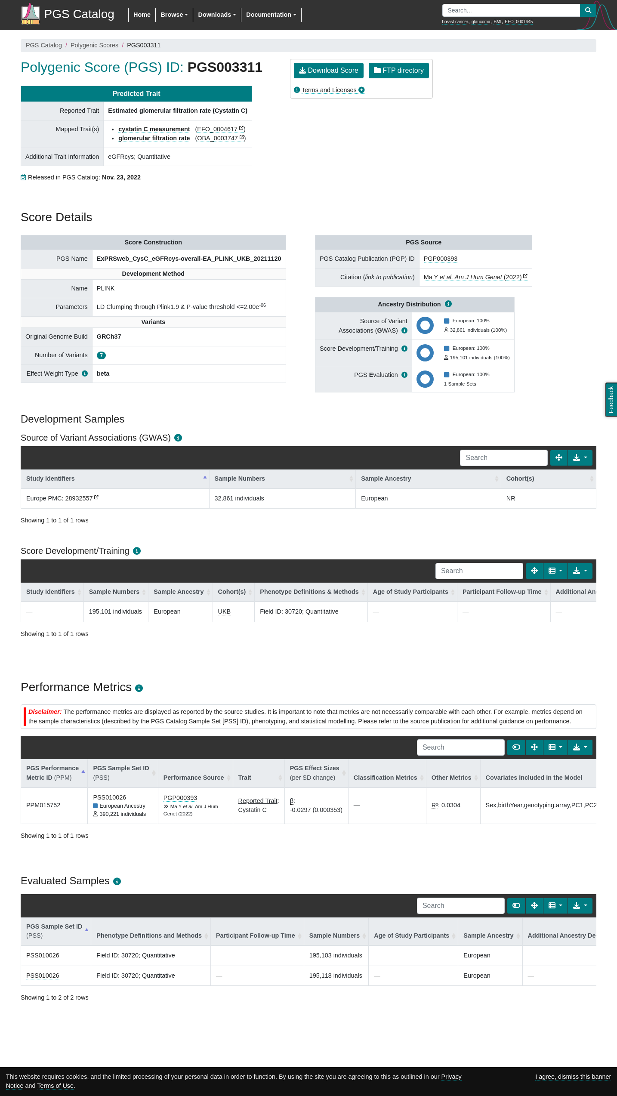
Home (142, 14)
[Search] (504, 458)
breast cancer (455, 21)
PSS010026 (109, 797)
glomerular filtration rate (154, 138)
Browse (171, 14)
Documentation (268, 14)
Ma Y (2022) (473, 277)
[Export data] (580, 458)
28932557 (79, 498)
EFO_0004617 (217, 129)
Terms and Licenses (329, 89)
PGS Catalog (44, 45)
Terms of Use (55, 1085)
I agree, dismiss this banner (573, 1076)
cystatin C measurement (154, 129)
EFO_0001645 (519, 21)
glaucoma (481, 21)
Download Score (328, 70)
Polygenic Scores (94, 45)
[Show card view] (516, 747)
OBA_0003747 (217, 138)
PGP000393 (440, 258)
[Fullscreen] (559, 458)
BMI (497, 21)
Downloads (214, 14)
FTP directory (399, 70)
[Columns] (555, 571)
